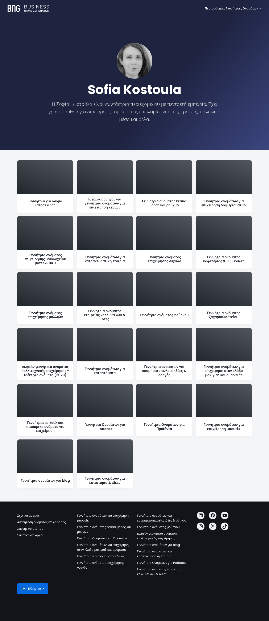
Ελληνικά (31, 588)
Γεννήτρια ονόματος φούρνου (158, 527)
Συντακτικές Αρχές (30, 535)
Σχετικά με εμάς (28, 516)
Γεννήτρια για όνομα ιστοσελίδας (101, 556)
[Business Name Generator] (28, 8)
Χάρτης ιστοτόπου (30, 529)
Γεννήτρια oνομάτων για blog (158, 545)
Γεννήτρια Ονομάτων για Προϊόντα (102, 538)
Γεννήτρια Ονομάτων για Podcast (161, 563)
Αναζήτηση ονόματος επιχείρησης (41, 522)
